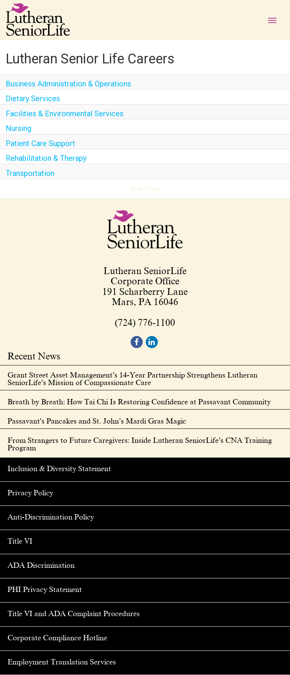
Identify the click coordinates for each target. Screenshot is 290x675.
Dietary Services (33, 98)
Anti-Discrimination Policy (51, 517)
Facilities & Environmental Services (64, 113)
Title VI (20, 541)
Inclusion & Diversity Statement (59, 468)
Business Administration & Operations (68, 83)
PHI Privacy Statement (45, 589)
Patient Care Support (40, 143)
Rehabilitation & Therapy (46, 158)
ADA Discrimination (41, 565)
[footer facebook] (137, 342)
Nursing (18, 128)
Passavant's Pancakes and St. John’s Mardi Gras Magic (97, 421)
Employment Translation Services (62, 662)
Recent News (34, 357)
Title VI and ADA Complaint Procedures (74, 613)
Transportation (30, 173)
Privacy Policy (30, 493)
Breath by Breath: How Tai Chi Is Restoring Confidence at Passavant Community (139, 402)
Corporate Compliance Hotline (57, 637)
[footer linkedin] (152, 342)
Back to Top (145, 189)
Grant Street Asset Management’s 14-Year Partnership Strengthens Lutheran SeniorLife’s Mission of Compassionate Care (133, 379)
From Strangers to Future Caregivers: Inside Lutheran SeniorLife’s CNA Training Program (140, 444)
